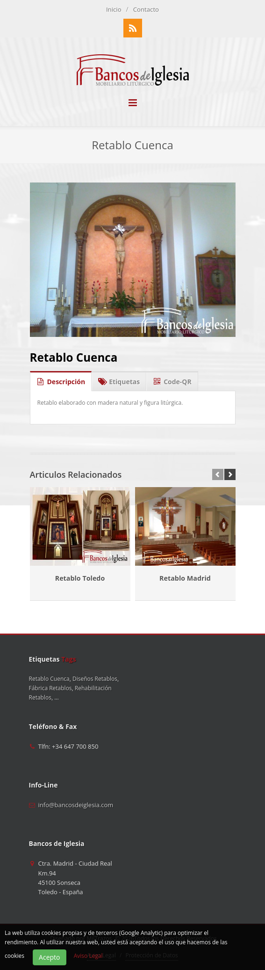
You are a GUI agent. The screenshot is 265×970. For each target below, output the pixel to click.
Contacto (146, 9)
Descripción (61, 379)
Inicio (114, 9)
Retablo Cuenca (74, 357)
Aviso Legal (88, 956)
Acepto (49, 957)
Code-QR (172, 379)
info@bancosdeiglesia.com (76, 805)
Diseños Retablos (94, 679)
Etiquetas (119, 379)
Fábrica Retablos (50, 688)
